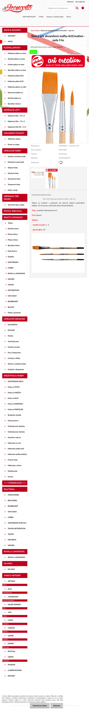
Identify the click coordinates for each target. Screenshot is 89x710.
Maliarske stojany (14, 139)
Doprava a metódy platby (54, 17)
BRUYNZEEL (12, 500)
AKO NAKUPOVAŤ (29, 17)
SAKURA (11, 279)
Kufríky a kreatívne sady (17, 156)
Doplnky (11, 257)
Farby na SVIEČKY (14, 393)
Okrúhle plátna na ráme (16, 59)
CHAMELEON (13, 597)
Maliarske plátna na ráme (17, 53)
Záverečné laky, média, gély (16, 205)
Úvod (32, 30)
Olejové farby (13, 168)
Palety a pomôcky (14, 313)
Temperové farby (14, 184)
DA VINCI (11, 569)
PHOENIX (11, 665)
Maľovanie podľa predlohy (17, 454)
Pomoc (69, 17)
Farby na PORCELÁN (15, 409)
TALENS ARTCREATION (17, 528)
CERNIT (11, 657)
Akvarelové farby (14, 179)
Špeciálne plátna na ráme (17, 70)
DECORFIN (12, 540)
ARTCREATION (13, 290)
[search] (77, 8)
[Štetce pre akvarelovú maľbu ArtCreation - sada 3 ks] (58, 56)
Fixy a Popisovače (14, 353)
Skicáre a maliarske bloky (17, 364)
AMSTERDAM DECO (15, 381)
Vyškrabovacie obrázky (16, 432)
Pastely (10, 336)
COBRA (11, 268)
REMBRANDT (13, 301)
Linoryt (10, 477)
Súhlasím (56, 706)
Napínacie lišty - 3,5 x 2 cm (16, 122)
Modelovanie (12, 471)
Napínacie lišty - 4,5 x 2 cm (16, 116)
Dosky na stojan (14, 144)
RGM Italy (11, 651)
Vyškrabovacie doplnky (16, 426)
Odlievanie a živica (15, 465)
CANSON (11, 628)
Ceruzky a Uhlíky (14, 358)
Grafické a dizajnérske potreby (16, 370)
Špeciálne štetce (14, 245)
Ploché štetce (13, 234)
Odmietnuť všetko (40, 706)
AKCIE (10, 41)
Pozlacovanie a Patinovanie (13, 421)
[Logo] (17, 8)
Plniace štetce (13, 240)
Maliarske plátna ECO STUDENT (16, 76)
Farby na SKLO (13, 398)
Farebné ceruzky (14, 347)
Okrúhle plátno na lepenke (14, 99)
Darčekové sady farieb (16, 162)
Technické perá (13, 341)
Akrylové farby (13, 173)
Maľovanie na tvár (14, 443)
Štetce (10, 223)
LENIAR (11, 636)
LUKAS (10, 620)
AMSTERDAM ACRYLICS (17, 523)
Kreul (10, 589)
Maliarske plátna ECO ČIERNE (16, 82)
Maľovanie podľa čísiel (16, 449)
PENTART (11, 676)
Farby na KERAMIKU (15, 404)
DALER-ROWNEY (14, 604)
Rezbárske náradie (14, 415)
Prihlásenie (70, 2)
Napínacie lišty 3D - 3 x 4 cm (17, 128)
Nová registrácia (80, 2)
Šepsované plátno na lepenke (15, 93)
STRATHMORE (13, 495)
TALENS (11, 285)
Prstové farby (13, 460)
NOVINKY (12, 36)
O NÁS (41, 17)
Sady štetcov (12, 251)
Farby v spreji (12, 190)
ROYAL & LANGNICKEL (16, 273)
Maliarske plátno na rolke (17, 87)
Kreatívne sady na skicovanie (14, 438)
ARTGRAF (11, 581)
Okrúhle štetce (13, 229)
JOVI (9, 612)
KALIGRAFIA (12, 325)
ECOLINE (11, 330)
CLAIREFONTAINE (15, 670)
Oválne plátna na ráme (16, 64)
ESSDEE (11, 643)
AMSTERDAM (13, 262)
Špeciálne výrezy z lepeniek (14, 104)
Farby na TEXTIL (14, 387)
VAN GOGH (12, 296)
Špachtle (11, 307)
